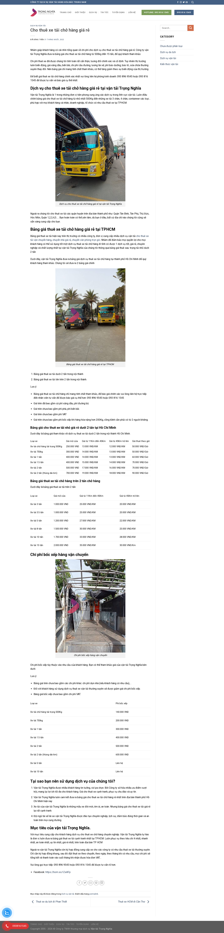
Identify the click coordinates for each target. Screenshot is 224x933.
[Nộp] (190, 28)
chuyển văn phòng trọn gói (86, 239)
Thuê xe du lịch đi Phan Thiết (48, 901)
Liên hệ (132, 12)
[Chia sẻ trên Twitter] (84, 882)
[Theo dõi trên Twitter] (184, 2)
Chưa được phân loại (171, 46)
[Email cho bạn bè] (90, 882)
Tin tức (104, 12)
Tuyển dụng (118, 12)
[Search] (192, 2)
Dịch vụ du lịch (168, 52)
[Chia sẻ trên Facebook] (79, 882)
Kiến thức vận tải (169, 64)
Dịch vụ (93, 12)
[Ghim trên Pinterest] (96, 882)
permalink (93, 894)
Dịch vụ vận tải (38, 26)
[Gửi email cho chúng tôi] (187, 2)
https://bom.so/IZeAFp (58, 872)
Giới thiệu (80, 12)
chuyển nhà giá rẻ (62, 239)
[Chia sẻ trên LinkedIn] (101, 882)
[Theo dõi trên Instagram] (181, 2)
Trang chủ (65, 12)
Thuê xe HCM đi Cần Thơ (134, 901)
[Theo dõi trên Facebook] (178, 2)
